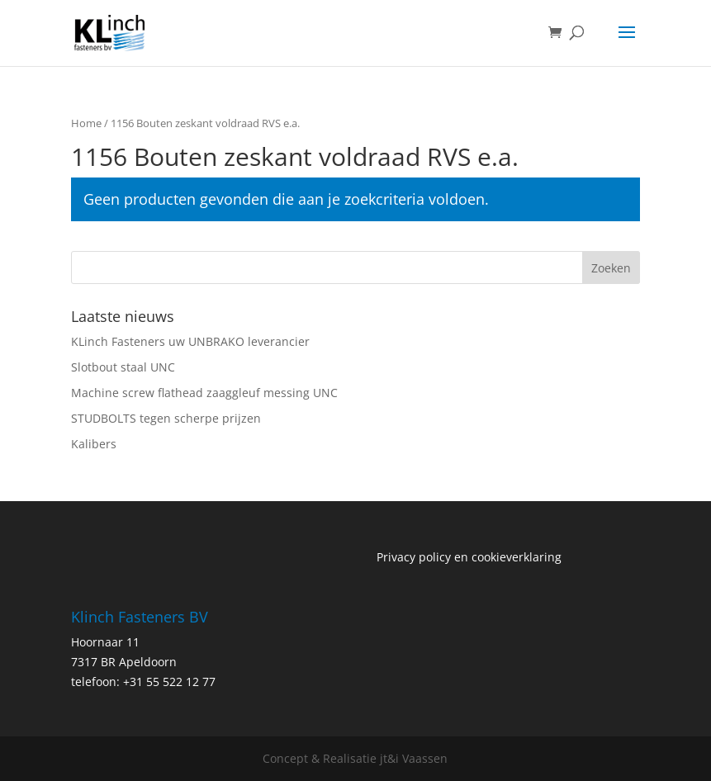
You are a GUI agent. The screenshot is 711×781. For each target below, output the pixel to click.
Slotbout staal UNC (123, 367)
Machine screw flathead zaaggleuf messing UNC (204, 392)
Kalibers (93, 444)
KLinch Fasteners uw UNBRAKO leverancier (190, 341)
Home (86, 123)
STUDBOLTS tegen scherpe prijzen (166, 418)
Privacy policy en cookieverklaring (469, 557)
